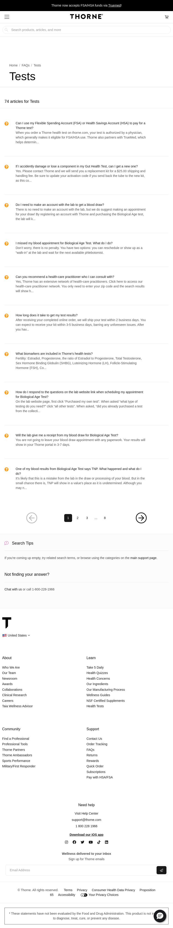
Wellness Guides (98, 695)
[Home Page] (86, 17)
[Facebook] (74, 842)
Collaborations (12, 689)
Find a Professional (15, 738)
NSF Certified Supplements (105, 700)
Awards (7, 684)
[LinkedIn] (106, 842)
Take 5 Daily (95, 667)
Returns (92, 755)
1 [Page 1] (68, 518)
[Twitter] (82, 842)
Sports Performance (16, 761)
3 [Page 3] (87, 518)
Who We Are (11, 667)
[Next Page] (141, 518)
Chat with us (13, 589)
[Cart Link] (166, 17)
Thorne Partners (13, 750)
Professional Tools (15, 744)
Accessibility (66, 895)
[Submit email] (161, 870)
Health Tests (95, 706)
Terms (68, 890)
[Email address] (80, 870)
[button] (7, 17)
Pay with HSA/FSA (99, 777)
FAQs (26, 65)
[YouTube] (91, 842)
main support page (143, 558)
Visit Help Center (86, 813)
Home (13, 65)
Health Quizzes (97, 673)
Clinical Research (14, 695)
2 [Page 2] (78, 518)
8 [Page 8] (105, 518)
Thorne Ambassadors (17, 755)
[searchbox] (86, 30)
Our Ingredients (97, 684)
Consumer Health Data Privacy (113, 890)
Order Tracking (96, 744)
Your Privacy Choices (99, 895)
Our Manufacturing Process (105, 689)
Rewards (92, 761)
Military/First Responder (19, 766)
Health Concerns (98, 678)
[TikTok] (98, 842)
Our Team (9, 673)
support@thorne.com (86, 820)
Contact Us (94, 738)
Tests (37, 65)
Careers (8, 700)
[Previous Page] (32, 518)
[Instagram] (66, 842)
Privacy (82, 890)
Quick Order (94, 766)
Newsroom (9, 678)
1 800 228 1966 (86, 826)
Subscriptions (95, 772)
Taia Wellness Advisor (17, 706)
